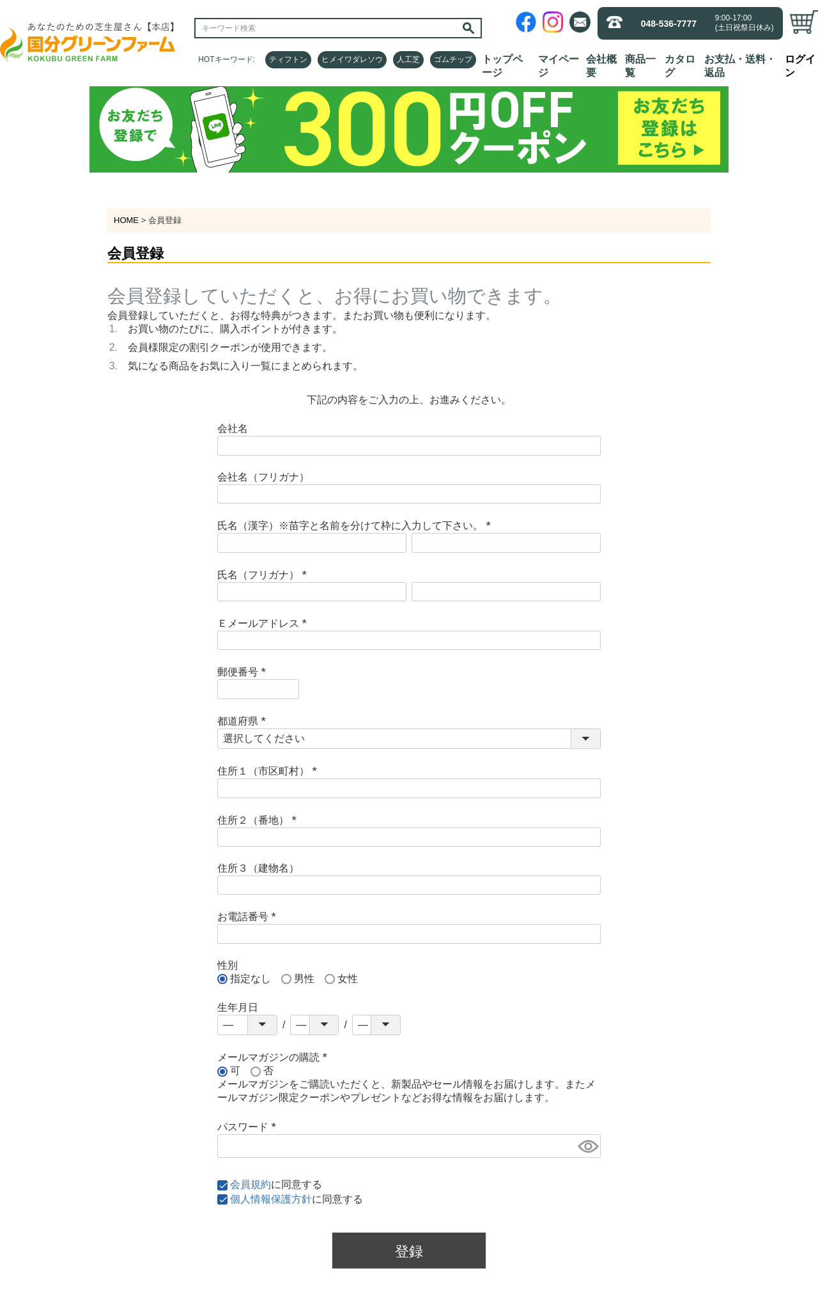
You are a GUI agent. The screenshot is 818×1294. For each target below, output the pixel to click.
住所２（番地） (259, 820)
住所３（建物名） (258, 868)
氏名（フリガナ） (264, 574)
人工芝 (408, 59)
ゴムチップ (453, 59)
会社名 (232, 428)
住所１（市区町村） (269, 771)
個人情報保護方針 (271, 1199)
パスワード (249, 1126)
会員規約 (250, 1184)
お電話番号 (249, 916)
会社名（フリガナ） (263, 477)
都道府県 (244, 721)
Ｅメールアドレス (264, 623)
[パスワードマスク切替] (587, 1146)
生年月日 (237, 1007)
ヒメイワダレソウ (352, 59)
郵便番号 (244, 671)
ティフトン (288, 59)
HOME (126, 220)
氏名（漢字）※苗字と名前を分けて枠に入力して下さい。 (356, 525)
